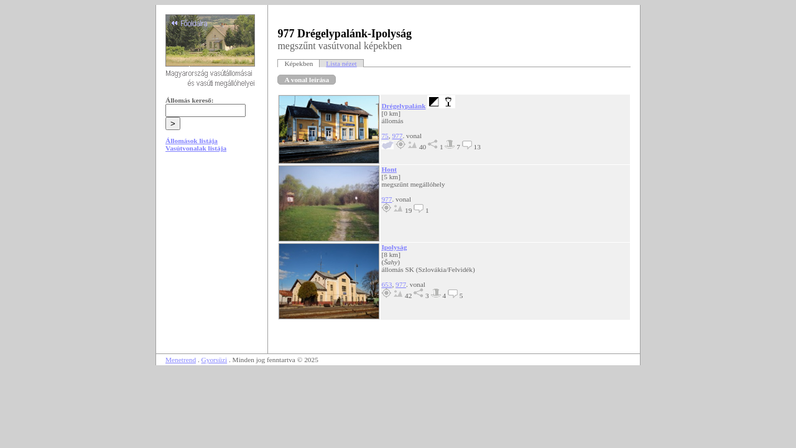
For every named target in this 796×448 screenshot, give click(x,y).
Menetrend (180, 359)
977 (397, 135)
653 (386, 284)
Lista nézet (341, 63)
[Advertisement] (212, 256)
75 (384, 135)
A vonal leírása (306, 79)
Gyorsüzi (214, 359)
